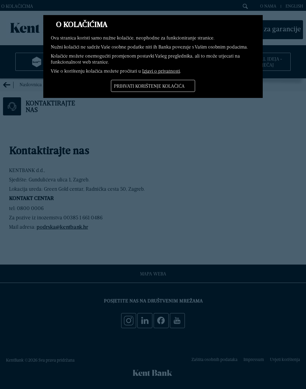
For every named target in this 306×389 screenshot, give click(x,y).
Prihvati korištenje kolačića (149, 86)
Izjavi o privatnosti (161, 71)
